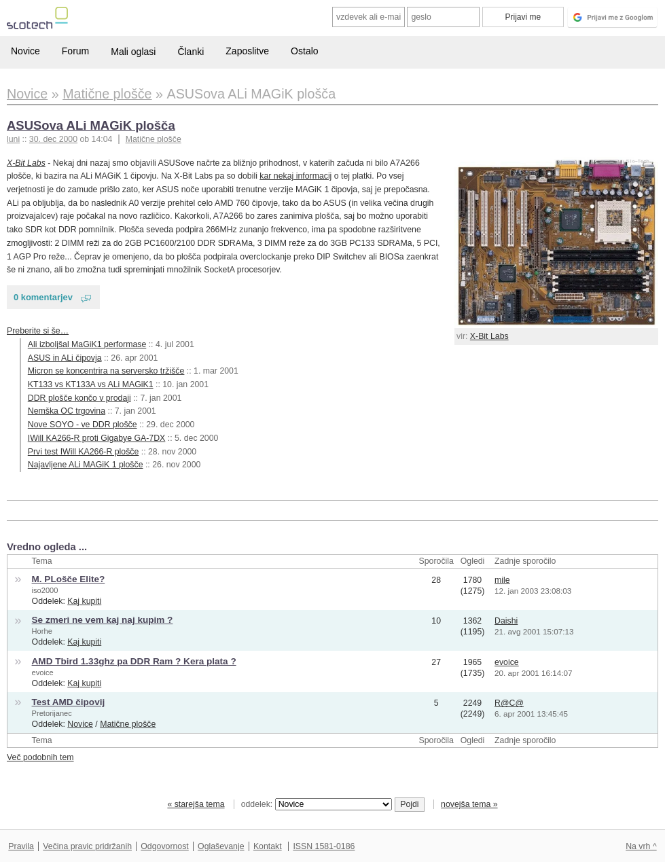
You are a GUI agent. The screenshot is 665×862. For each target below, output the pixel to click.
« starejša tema (195, 804)
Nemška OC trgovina (66, 411)
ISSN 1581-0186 (324, 846)
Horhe (42, 631)
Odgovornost (165, 846)
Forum (75, 51)
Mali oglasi (133, 51)
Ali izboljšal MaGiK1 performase (87, 344)
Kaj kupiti (84, 601)
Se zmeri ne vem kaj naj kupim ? (102, 620)
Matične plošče (153, 139)
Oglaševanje (221, 846)
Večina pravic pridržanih (87, 846)
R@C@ (509, 703)
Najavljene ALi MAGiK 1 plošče (85, 464)
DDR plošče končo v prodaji (79, 398)
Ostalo (304, 51)
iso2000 (45, 590)
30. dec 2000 (53, 139)
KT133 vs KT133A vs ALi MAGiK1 (91, 384)
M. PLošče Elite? (68, 579)
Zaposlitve (247, 51)
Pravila (21, 846)
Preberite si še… (38, 331)
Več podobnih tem (40, 757)
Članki (190, 51)
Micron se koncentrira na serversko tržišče (106, 371)
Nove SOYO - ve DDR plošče (82, 424)
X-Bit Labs (489, 336)
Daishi (506, 621)
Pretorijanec (52, 713)
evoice (43, 672)
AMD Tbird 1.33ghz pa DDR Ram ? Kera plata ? (134, 661)
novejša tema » (469, 804)
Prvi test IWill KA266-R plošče (83, 451)
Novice (25, 51)
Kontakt (267, 846)
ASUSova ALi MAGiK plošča (91, 125)
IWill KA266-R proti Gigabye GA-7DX (97, 438)
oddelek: (316, 804)
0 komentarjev (43, 297)
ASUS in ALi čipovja (65, 358)
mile (502, 580)
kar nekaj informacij (295, 176)
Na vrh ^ (641, 846)
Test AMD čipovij (68, 702)
